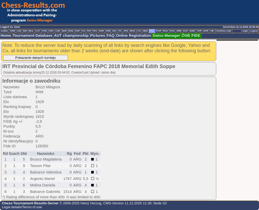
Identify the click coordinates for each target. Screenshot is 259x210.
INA (114, 31)
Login (245, 31)
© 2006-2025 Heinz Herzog (80, 203)
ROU (165, 31)
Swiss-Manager (166, 35)
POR (158, 31)
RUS (172, 31)
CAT (37, 31)
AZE (19, 31)
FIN (89, 31)
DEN (64, 31)
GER (101, 31)
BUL (31, 31)
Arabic (4, 31)
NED (145, 31)
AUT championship (71, 35)
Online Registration (133, 35)
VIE (212, 31)
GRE (108, 31)
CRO (51, 31)
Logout (254, 31)
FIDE (196, 35)
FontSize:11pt (223, 31)
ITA (120, 31)
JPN (126, 31)
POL (151, 31)
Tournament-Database (33, 35)
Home (6, 35)
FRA (94, 31)
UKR (205, 31)
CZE (57, 31)
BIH (25, 31)
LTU (139, 31)
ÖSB (186, 35)
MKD (132, 31)
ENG (71, 31)
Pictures (97, 35)
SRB (179, 31)
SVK (185, 31)
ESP (77, 31)
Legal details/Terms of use (22, 207)
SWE (192, 31)
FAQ (110, 35)
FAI (83, 31)
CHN (44, 31)
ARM (12, 31)
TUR (199, 31)
